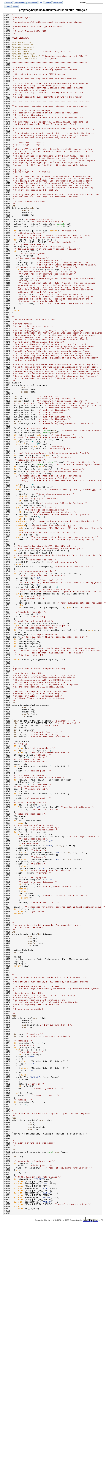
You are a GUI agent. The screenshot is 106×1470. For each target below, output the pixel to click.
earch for (82, 2)
